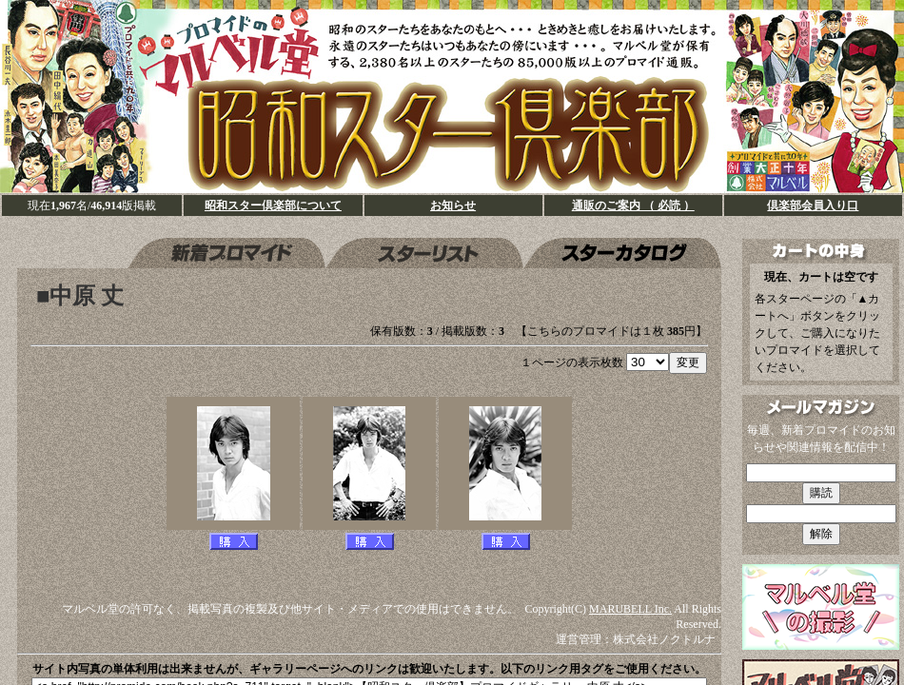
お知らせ (453, 205)
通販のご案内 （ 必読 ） (633, 205)
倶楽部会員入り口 (812, 205)
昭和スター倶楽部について (273, 205)
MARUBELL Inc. (630, 609)
